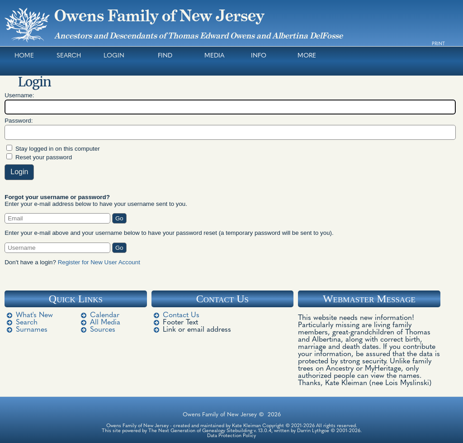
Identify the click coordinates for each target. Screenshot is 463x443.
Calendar (104, 315)
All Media (105, 322)
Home (24, 55)
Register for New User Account (99, 262)
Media (214, 55)
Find (165, 55)
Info (258, 55)
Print (438, 44)
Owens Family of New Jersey (159, 15)
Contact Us (181, 315)
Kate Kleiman (246, 426)
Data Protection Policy (231, 435)
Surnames (31, 329)
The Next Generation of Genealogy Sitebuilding (200, 431)
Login (114, 55)
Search (69, 55)
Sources (102, 329)
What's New (34, 315)
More (307, 55)
